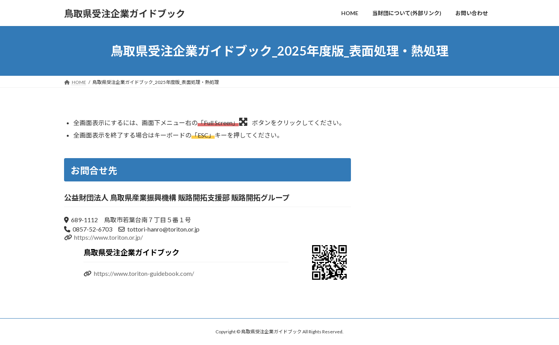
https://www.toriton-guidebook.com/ (144, 273)
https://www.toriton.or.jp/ (108, 237)
